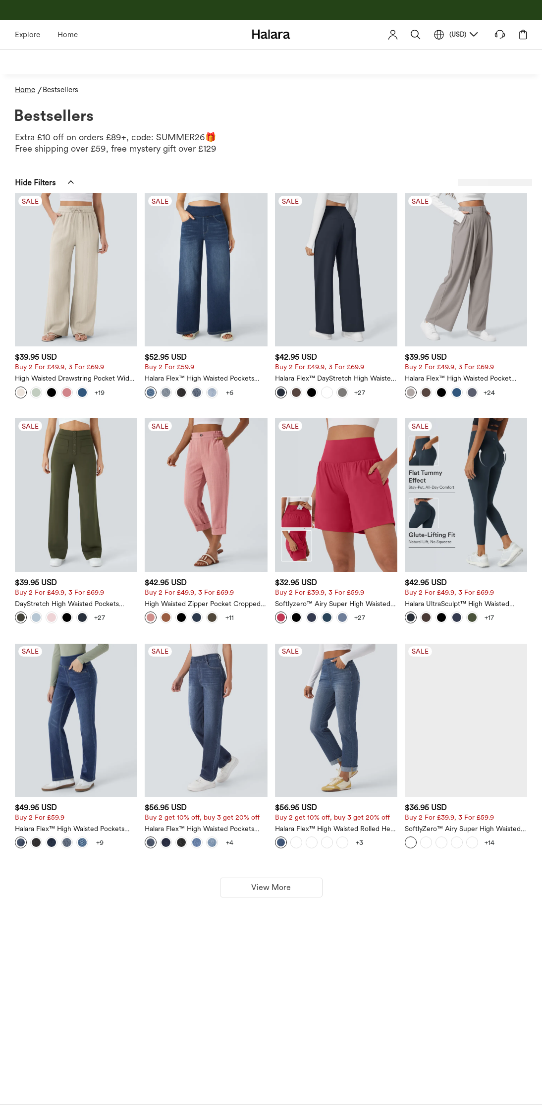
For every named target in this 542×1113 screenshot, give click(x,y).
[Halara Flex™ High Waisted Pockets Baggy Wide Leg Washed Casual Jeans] (298, 246)
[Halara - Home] (271, 34)
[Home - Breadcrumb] (29, 90)
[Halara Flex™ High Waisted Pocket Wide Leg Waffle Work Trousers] (484, 246)
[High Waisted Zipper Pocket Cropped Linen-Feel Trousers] (298, 433)
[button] (416, 34)
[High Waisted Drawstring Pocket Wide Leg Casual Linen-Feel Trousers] (206, 246)
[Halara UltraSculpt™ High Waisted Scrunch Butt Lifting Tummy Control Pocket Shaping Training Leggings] (484, 433)
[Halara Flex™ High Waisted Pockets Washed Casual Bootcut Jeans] (206, 619)
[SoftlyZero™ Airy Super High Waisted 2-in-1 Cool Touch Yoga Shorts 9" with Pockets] (484, 619)
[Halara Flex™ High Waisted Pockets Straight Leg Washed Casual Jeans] (298, 619)
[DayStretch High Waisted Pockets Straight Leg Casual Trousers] (206, 433)
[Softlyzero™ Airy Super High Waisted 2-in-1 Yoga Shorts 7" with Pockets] (391, 433)
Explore (27, 34)
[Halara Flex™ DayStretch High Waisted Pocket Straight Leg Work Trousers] (391, 246)
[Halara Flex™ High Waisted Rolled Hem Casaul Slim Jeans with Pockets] (391, 619)
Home (67, 34)
